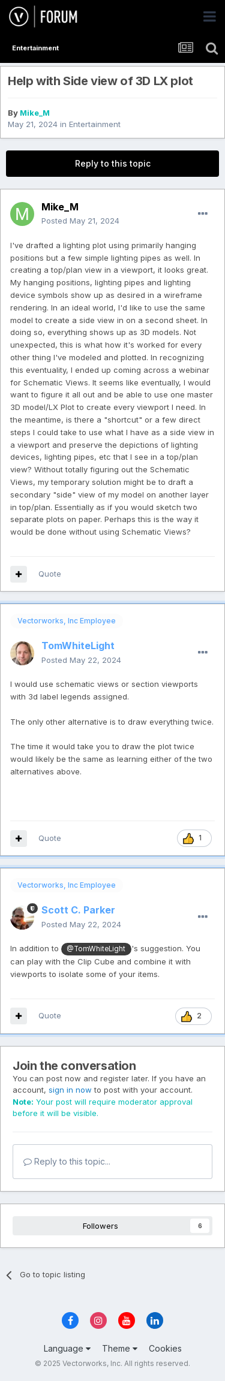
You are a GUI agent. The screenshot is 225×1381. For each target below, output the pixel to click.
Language (67, 1348)
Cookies (165, 1348)
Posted (80, 220)
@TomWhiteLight (96, 949)
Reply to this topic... (66, 1161)
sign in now (70, 1089)
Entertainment (95, 124)
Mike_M (35, 112)
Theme (119, 1348)
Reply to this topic (113, 163)
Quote (49, 573)
